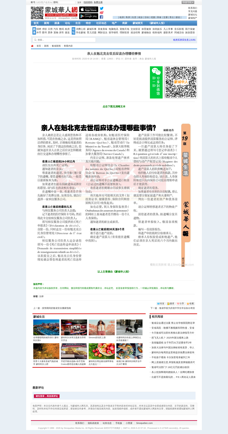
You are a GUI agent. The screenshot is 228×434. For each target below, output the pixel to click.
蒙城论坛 (192, 14)
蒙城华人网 (32, 46)
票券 (50, 32)
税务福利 (157, 32)
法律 (41, 296)
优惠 (153, 17)
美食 (159, 17)
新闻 (46, 23)
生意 (134, 17)
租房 (122, 17)
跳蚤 (57, 23)
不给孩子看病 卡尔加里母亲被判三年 (171, 357)
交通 (165, 17)
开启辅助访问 (196, 2)
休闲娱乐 (157, 29)
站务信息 (107, 423)
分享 (182, 303)
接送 (178, 17)
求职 (44, 29)
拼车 (61, 32)
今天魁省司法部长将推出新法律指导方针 (173, 332)
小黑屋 (129, 423)
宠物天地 (124, 29)
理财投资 (124, 32)
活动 (146, 17)
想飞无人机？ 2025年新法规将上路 (170, 337)
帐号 (33, 2)
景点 (171, 17)
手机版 (118, 423)
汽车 (56, 29)
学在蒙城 (81, 32)
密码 (55, 2)
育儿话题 (91, 32)
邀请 (172, 303)
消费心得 (81, 29)
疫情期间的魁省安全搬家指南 (56, 308)
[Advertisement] (150, 11)
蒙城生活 (39, 316)
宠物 (56, 32)
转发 (162, 303)
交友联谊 (135, 29)
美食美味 (102, 29)
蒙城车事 (91, 29)
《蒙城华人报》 (157, 23)
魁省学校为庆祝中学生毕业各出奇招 (177, 308)
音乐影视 (179, 29)
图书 (44, 32)
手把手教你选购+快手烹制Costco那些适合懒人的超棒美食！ (73, 364)
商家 (124, 23)
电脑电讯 (113, 29)
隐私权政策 (93, 423)
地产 (114, 23)
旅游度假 (190, 32)
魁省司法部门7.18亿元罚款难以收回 (170, 367)
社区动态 (101, 23)
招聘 (38, 29)
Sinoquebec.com (144, 423)
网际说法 (102, 32)
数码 (61, 29)
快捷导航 (187, 2)
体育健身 (146, 29)
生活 (77, 23)
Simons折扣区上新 (97, 337)
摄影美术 (168, 32)
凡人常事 (168, 29)
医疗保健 (190, 29)
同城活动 (179, 32)
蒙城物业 (146, 32)
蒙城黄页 (138, 23)
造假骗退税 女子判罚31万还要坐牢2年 (172, 342)
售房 (128, 17)
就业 (140, 17)
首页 (36, 23)
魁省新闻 (56, 46)
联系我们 (192, 8)
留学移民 (113, 32)
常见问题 (192, 11)
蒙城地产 (192, 18)
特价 (88, 23)
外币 (38, 32)
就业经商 (135, 32)
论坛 (67, 23)
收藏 (191, 303)
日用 (50, 29)
